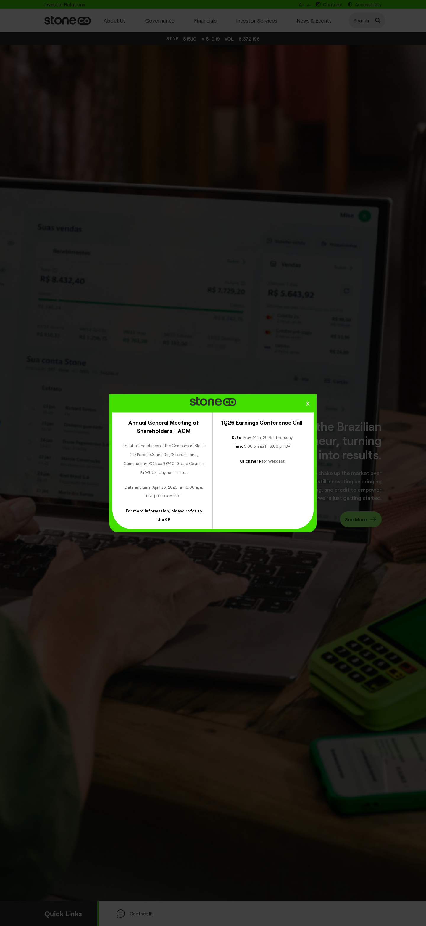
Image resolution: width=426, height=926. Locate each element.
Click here (250, 460)
